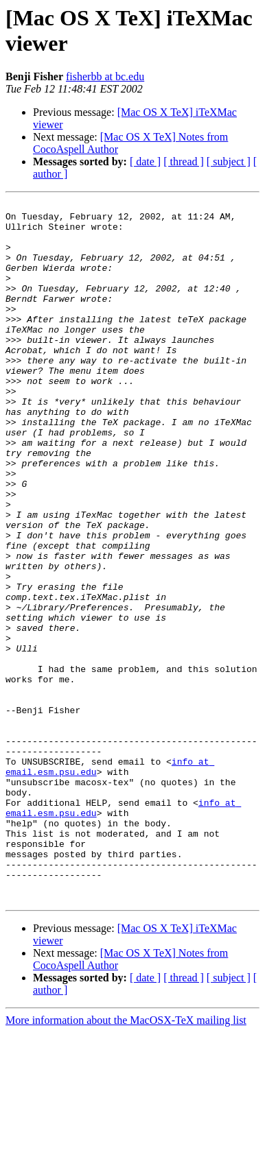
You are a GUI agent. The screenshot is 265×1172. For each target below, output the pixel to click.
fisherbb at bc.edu (105, 76)
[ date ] (145, 161)
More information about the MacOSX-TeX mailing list (125, 1160)
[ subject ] (229, 161)
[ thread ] (183, 161)
